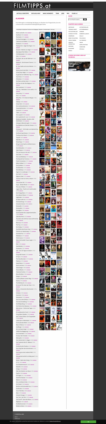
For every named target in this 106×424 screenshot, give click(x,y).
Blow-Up (22, 222)
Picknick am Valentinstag (26, 231)
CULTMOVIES (82, 40)
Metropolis (22, 338)
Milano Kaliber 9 (23, 163)
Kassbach (22, 43)
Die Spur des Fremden (25, 335)
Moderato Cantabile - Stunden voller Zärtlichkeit (25, 120)
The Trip (21, 225)
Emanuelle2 (22, 208)
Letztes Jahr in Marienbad (26, 320)
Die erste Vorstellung (25, 301)
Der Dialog (22, 227)
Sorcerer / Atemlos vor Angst (27, 49)
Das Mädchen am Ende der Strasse (26, 126)
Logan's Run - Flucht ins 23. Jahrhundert (26, 189)
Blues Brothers (23, 274)
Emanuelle (22, 206)
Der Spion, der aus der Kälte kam (26, 59)
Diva (21, 95)
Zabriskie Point (23, 216)
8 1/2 (21, 362)
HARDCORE (82, 47)
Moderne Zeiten (23, 406)
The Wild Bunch (23, 283)
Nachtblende (23, 246)
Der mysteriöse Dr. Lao (25, 117)
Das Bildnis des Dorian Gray (26, 229)
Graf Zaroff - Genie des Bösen (27, 399)
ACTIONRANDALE (83, 29)
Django (21, 276)
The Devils (22, 37)
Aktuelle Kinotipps (23, 13)
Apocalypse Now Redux (25, 52)
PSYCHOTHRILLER (73, 31)
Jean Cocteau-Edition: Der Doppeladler (25, 317)
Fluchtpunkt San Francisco (26, 159)
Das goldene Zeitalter (25, 314)
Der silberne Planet (24, 195)
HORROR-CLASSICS (84, 33)
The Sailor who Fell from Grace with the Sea (27, 219)
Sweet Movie (23, 263)
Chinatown (22, 79)
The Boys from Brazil (25, 135)
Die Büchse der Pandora (25, 346)
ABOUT (16, 417)
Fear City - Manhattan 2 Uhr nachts (26, 90)
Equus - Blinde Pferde (25, 184)
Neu (68, 13)
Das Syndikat (23, 165)
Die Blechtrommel (24, 404)
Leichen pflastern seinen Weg (27, 278)
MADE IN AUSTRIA (73, 38)
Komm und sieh (23, 32)
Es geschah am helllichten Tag (27, 74)
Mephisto (22, 401)
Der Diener (22, 384)
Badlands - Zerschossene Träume (26, 63)
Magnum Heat (23, 176)
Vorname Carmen (24, 204)
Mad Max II (22, 139)
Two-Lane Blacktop (24, 156)
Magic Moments (48, 13)
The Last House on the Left (26, 152)
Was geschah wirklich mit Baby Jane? (27, 357)
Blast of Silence (23, 325)
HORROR (81, 31)
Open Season (23, 150)
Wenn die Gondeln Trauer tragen (26, 240)
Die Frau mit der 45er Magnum (25, 84)
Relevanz (36, 29)
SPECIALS (81, 49)
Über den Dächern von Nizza (27, 371)
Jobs (62, 13)
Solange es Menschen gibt (26, 123)
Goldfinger (22, 327)
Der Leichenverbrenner (25, 106)
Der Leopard (23, 114)
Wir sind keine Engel (24, 329)
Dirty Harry (22, 93)
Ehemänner (22, 297)
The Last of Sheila (24, 187)
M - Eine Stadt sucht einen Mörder (26, 67)
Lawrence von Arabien (25, 41)
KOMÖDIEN (71, 36)
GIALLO (81, 36)
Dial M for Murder (24, 377)
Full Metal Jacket (23, 54)
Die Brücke (22, 388)
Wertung (52, 29)
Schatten (22, 293)
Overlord (22, 110)
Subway (21, 101)
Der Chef (22, 174)
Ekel (20, 244)
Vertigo (21, 369)
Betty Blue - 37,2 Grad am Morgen (26, 98)
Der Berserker (23, 167)
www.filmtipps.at (53, 6)
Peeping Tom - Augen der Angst (25, 46)
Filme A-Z (74, 13)
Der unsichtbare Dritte (25, 382)
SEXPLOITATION (83, 44)
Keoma (21, 280)
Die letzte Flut (23, 233)
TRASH (81, 42)
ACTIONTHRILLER (83, 27)
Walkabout (22, 235)
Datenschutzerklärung (55, 421)
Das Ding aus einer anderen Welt (26, 353)
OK (88, 421)
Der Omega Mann (24, 193)
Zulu (21, 56)
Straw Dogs (22, 142)
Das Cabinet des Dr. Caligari (26, 340)
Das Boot (22, 35)
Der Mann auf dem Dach (26, 81)
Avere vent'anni (23, 265)
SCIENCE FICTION (73, 33)
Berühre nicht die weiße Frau (27, 386)
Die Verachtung (23, 201)
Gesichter (22, 295)
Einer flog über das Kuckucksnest (26, 349)
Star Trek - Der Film (24, 397)
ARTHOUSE (71, 27)
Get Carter (22, 154)
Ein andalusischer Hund (25, 312)
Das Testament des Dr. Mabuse (25, 343)
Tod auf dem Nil (23, 182)
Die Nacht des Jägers (25, 39)
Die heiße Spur (23, 170)
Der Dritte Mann (23, 333)
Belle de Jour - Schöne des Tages (26, 308)
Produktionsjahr (46, 29)
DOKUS (70, 50)
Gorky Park (22, 104)
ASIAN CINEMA (72, 40)
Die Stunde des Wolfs (25, 322)
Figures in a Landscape (25, 172)
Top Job (21, 137)
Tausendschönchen (24, 108)
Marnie (21, 380)
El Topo (21, 256)
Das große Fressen (24, 254)
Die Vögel (23, 375)
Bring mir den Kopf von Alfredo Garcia (25, 145)
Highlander (22, 197)
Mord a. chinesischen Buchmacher (26, 289)
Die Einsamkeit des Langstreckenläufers (26, 213)
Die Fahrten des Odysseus (26, 306)
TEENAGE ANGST (73, 29)
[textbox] (75, 19)
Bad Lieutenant (23, 87)
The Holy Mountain (24, 259)
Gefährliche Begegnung (25, 331)
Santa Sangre (23, 267)
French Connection (24, 161)
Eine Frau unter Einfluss (25, 299)
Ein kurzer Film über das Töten (25, 285)
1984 (21, 112)
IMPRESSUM (17, 418)
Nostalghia (22, 210)
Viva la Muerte (23, 270)
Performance (23, 238)
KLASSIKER (71, 48)
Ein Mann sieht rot (24, 199)
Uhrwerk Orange (24, 395)
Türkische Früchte (24, 272)
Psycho (21, 373)
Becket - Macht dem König (26, 360)
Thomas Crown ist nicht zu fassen (26, 179)
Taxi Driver (22, 77)
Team (57, 13)
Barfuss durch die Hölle (25, 70)
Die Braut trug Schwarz (25, 133)
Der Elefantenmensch (25, 364)
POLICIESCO (82, 38)
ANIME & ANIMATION (72, 43)
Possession (22, 248)
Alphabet (41, 29)
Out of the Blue (23, 390)
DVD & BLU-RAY (35, 13)
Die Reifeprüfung (24, 304)
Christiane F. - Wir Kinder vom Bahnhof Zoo (27, 130)
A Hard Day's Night (24, 72)
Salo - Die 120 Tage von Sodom (25, 251)
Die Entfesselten (23, 148)
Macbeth (22, 366)
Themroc (22, 261)
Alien (21, 393)
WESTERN (71, 46)
